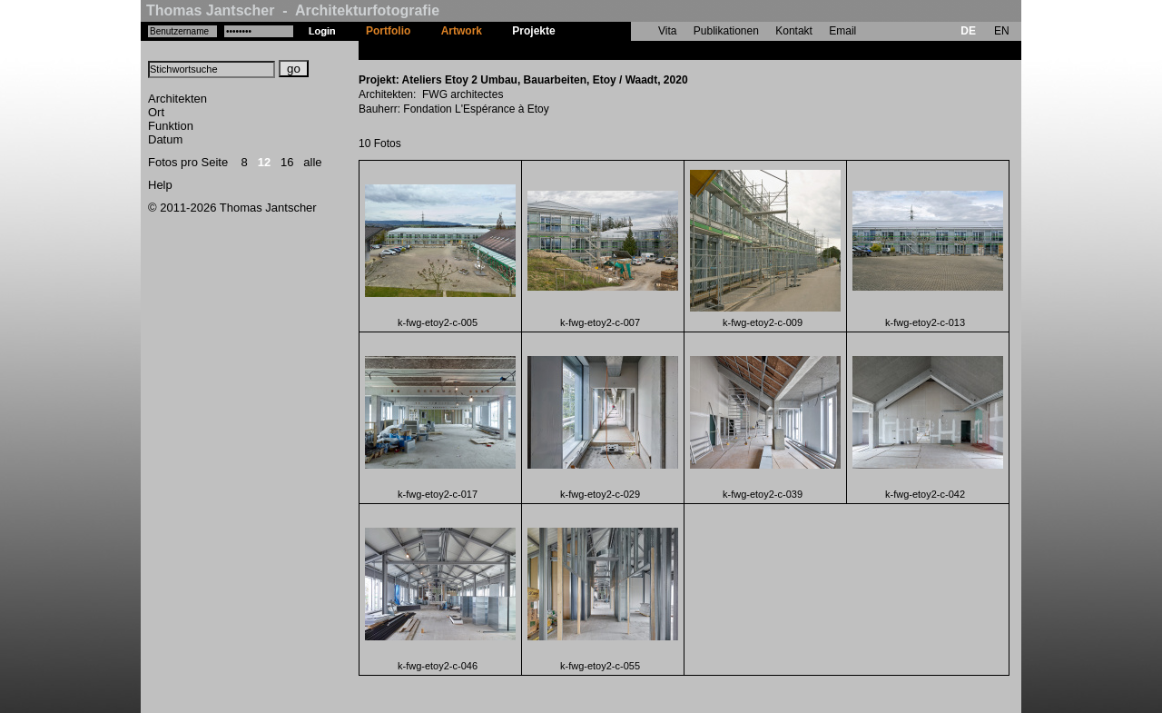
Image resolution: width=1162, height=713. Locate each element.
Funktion (170, 126)
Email (842, 31)
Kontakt (793, 31)
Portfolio (388, 31)
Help (160, 185)
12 (264, 162)
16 (287, 162)
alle (312, 162)
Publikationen (726, 31)
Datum (165, 139)
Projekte (533, 31)
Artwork (461, 31)
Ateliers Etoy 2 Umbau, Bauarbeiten (662, 50)
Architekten (177, 98)
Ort (156, 112)
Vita (667, 31)
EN (1001, 31)
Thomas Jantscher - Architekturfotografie (292, 10)
